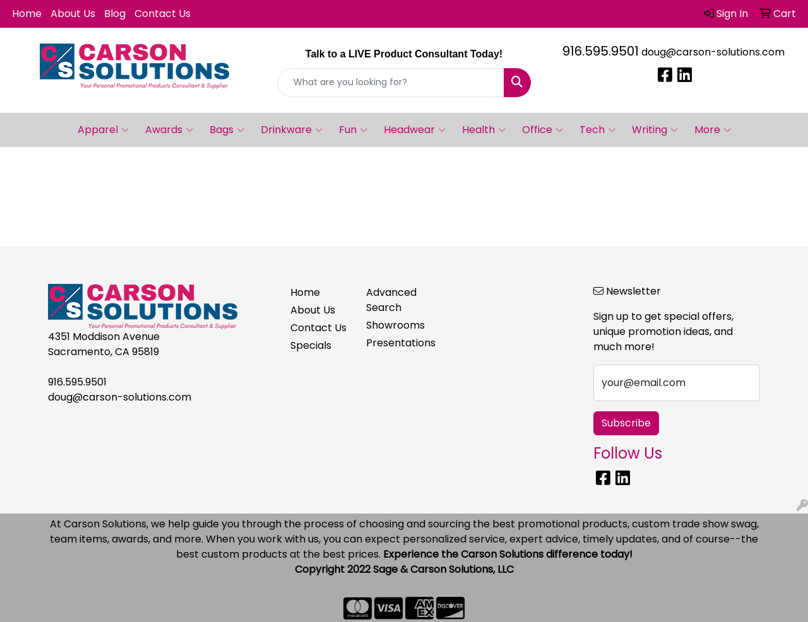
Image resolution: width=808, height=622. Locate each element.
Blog (115, 13)
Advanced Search (391, 300)
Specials (310, 345)
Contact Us (162, 13)
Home (27, 13)
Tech (597, 130)
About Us (72, 13)
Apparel (103, 130)
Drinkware (292, 130)
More (712, 130)
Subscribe (626, 423)
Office (542, 130)
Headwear (415, 130)
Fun (353, 130)
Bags (227, 130)
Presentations (396, 343)
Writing (655, 130)
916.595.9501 (600, 51)
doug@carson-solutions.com (713, 52)
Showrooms (395, 325)
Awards (169, 130)
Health (484, 130)
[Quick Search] (391, 82)
